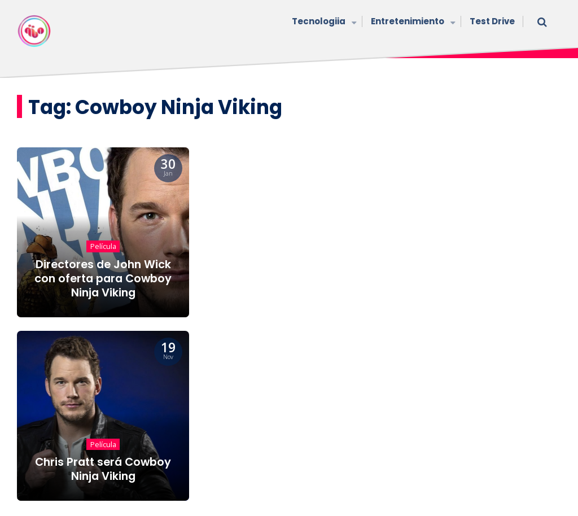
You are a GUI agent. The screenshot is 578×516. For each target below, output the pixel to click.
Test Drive (492, 21)
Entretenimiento (412, 22)
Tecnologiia (323, 22)
